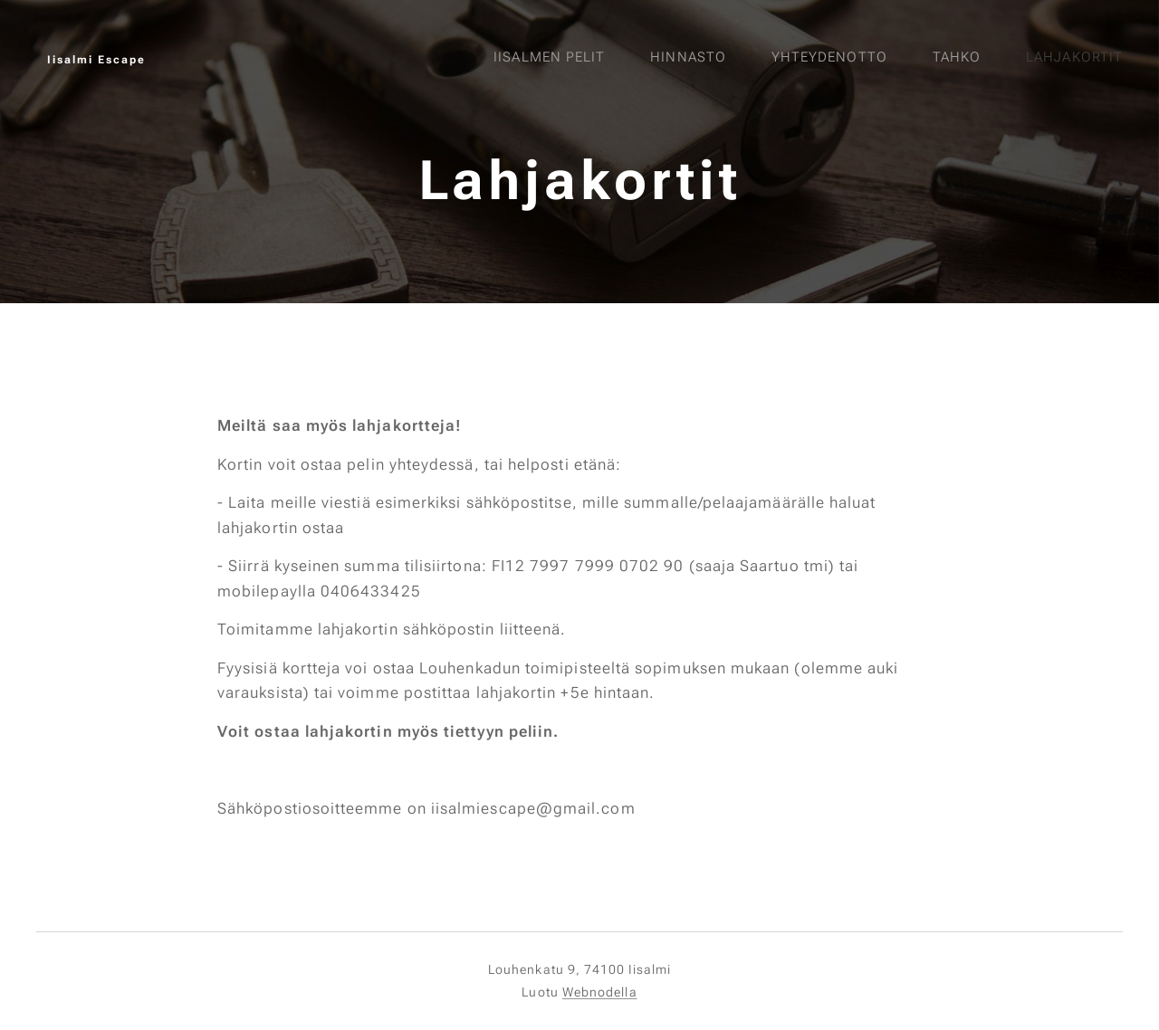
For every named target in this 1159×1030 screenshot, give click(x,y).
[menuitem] (908, 58)
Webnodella (599, 992)
